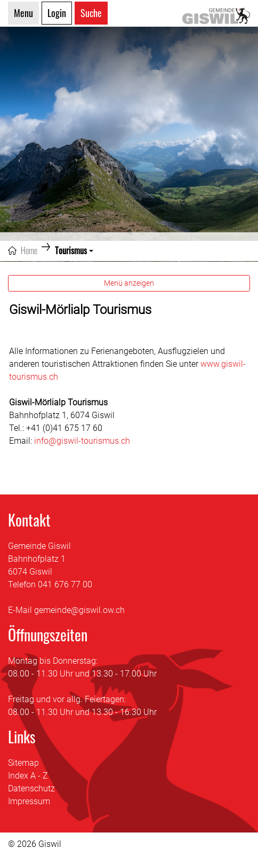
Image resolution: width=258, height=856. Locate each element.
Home (29, 250)
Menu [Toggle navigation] (23, 13)
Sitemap (23, 763)
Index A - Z (28, 776)
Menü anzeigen (129, 283)
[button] (74, 250)
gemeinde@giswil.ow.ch (79, 610)
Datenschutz (31, 788)
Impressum (29, 801)
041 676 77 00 (65, 584)
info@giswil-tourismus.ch (82, 441)
